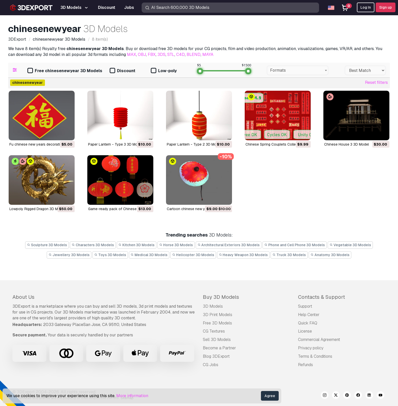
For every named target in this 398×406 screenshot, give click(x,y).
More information (132, 395)
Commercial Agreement (319, 339)
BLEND (194, 54)
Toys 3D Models (110, 255)
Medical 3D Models (149, 255)
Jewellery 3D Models (69, 255)
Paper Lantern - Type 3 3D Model (115, 144)
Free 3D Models (217, 323)
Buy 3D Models (221, 297)
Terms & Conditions (315, 356)
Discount (122, 71)
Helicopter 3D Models (193, 255)
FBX (152, 54)
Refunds (305, 364)
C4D (180, 54)
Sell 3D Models (217, 339)
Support (305, 306)
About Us (23, 297)
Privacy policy (310, 348)
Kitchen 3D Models (137, 245)
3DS (161, 54)
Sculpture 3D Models (47, 245)
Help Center (309, 314)
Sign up (385, 7)
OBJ (142, 54)
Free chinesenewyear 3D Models (64, 71)
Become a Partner (219, 348)
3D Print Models (217, 314)
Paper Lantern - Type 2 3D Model (194, 144)
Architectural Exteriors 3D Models (228, 245)
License (305, 331)
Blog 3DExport (216, 356)
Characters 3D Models (93, 245)
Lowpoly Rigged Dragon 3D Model (37, 209)
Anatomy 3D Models (330, 255)
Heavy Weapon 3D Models (243, 255)
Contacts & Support (321, 297)
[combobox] (298, 70)
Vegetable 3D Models (350, 245)
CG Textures (214, 331)
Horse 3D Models (176, 245)
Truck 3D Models (289, 255)
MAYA (207, 54)
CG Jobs (210, 364)
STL (170, 54)
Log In (365, 7)
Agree (269, 396)
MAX (131, 54)
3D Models (213, 306)
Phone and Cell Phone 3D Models (294, 245)
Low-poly (164, 71)
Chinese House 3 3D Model (346, 144)
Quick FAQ (307, 323)
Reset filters (376, 82)
